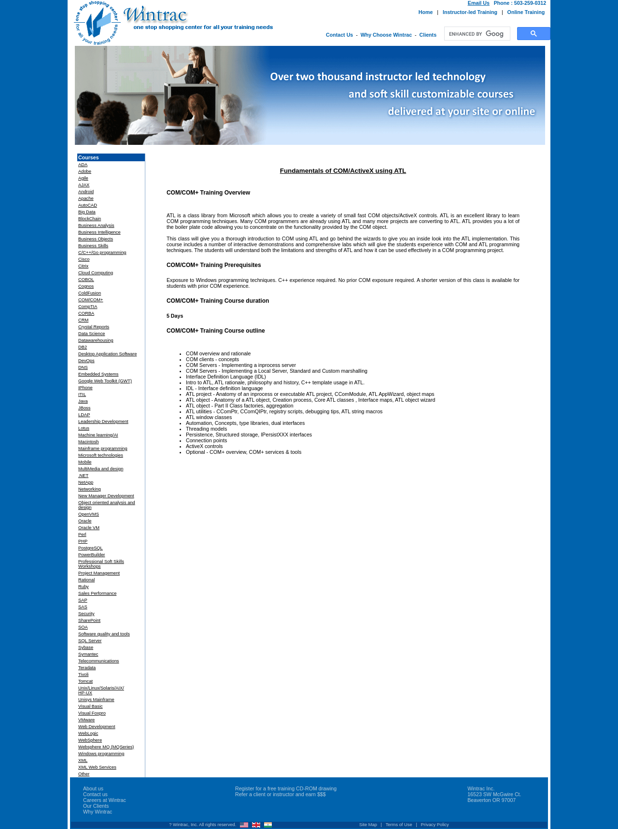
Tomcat (85, 681)
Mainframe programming (102, 448)
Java (83, 401)
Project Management (99, 573)
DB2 (82, 347)
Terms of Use (399, 824)
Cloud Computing (95, 272)
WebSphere (90, 740)
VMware (86, 719)
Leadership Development (103, 421)
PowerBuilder (91, 554)
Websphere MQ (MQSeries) (106, 747)
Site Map (368, 824)
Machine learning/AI (98, 435)
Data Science (91, 333)
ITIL (82, 394)
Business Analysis (96, 225)
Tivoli (83, 674)
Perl (82, 534)
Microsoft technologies (100, 455)
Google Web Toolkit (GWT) (105, 381)
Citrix (83, 266)
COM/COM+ (90, 299)
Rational (86, 579)
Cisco (83, 259)
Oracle (84, 521)
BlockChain (89, 218)
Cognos (86, 286)
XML (82, 760)
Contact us (95, 794)
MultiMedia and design (100, 468)
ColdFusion (89, 293)
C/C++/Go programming (102, 252)
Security (86, 613)
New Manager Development (106, 495)
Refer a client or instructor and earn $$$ (280, 794)
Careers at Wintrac (104, 800)
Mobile (84, 462)
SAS (82, 606)
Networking (89, 489)
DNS (83, 367)
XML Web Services (97, 767)
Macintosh (88, 441)
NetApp (85, 482)
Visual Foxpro (92, 713)
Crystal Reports (93, 326)
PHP (82, 541)
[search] (476, 33)
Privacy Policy (435, 824)
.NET (83, 475)
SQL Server (89, 640)
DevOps (86, 360)
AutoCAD (87, 205)
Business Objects (95, 239)
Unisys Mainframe (96, 699)
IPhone (85, 387)
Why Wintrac (97, 812)
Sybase (85, 647)
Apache (86, 198)
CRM (83, 320)
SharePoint (89, 620)
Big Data (87, 212)
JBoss (84, 408)
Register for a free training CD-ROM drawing (286, 788)
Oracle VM (88, 527)
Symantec (88, 654)
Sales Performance (97, 593)
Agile (83, 178)
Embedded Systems (98, 374)
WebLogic (88, 733)
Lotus (83, 428)
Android (86, 191)
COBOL (86, 279)
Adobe (84, 171)
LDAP (84, 414)
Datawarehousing (95, 340)
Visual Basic (90, 706)
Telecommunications (98, 661)
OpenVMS (88, 514)
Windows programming (101, 753)
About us (93, 788)
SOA (83, 627)
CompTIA (87, 306)
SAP (82, 600)
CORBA (86, 313)
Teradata (87, 667)
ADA (82, 164)
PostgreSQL (90, 548)
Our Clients (96, 806)
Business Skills (93, 245)
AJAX (83, 185)
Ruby (83, 586)
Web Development (96, 726)
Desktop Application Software (107, 353)
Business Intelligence (99, 232)
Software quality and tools (104, 634)
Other (83, 774)
